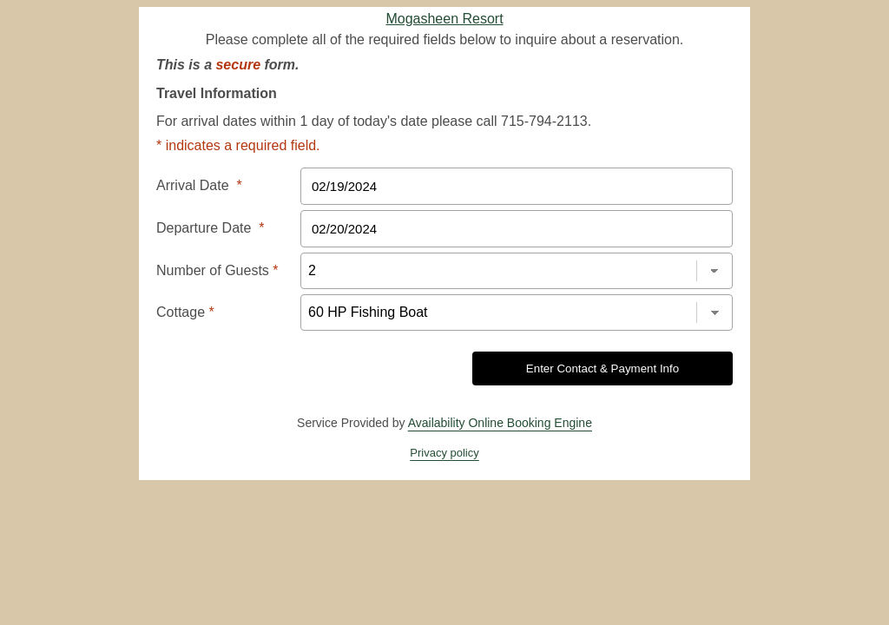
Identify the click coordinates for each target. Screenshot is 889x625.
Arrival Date (199, 185)
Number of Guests (217, 270)
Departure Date (210, 227)
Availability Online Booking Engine (500, 423)
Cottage (185, 312)
